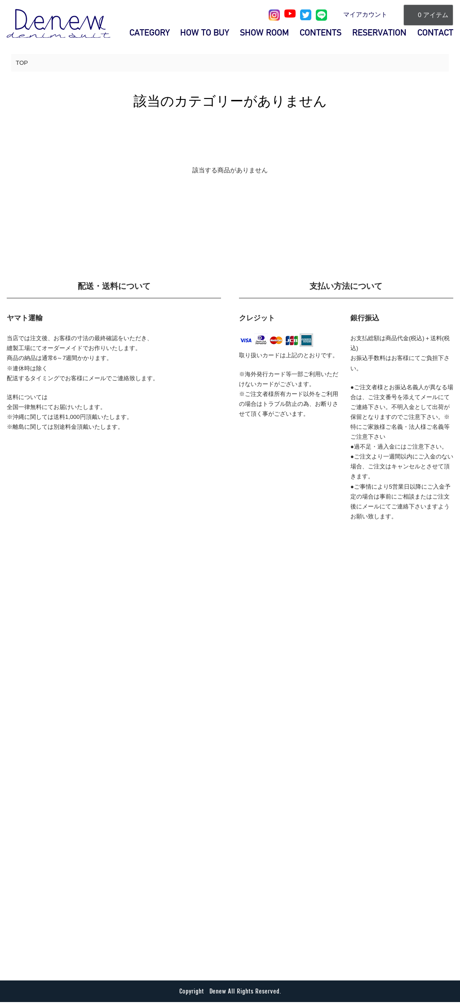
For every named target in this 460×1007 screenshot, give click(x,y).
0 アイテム (428, 14)
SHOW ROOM (264, 32)
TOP (22, 63)
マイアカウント (365, 14)
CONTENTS (320, 32)
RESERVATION (379, 32)
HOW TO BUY (204, 32)
